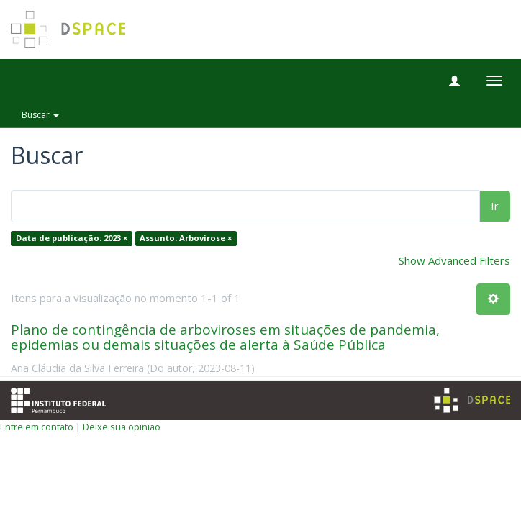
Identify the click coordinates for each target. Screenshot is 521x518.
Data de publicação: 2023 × (71, 238)
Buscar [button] (40, 115)
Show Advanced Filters (454, 260)
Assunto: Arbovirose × (186, 238)
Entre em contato (36, 426)
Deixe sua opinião (121, 426)
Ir (495, 206)
